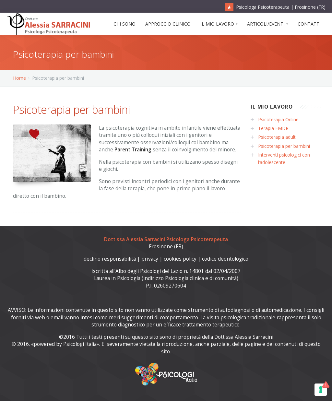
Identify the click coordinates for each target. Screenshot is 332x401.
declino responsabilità (110, 258)
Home (19, 78)
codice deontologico (225, 258)
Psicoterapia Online (278, 119)
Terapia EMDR (273, 128)
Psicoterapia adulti (277, 137)
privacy (149, 258)
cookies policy (180, 258)
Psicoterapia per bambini (284, 146)
